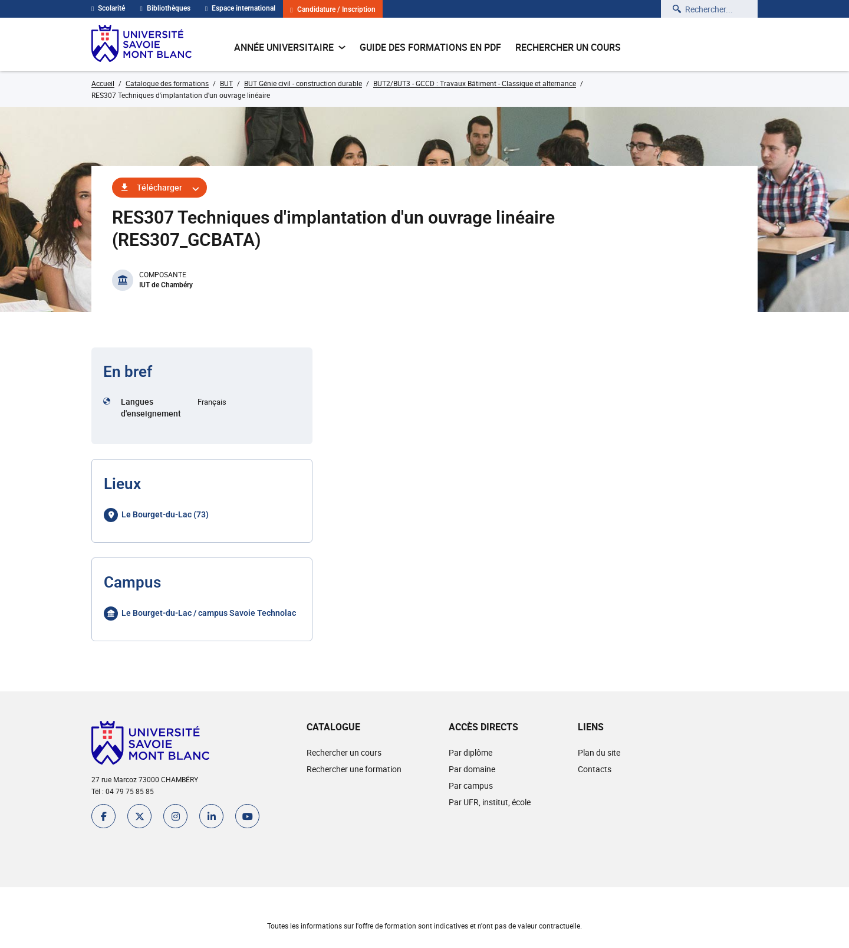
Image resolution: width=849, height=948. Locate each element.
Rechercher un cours (568, 47)
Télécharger (159, 187)
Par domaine (472, 769)
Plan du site (599, 752)
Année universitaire (289, 47)
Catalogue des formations (167, 83)
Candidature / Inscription (332, 10)
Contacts (594, 769)
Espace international (240, 8)
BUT (226, 83)
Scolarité (108, 8)
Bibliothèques (165, 8)
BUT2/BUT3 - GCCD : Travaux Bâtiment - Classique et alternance (474, 83)
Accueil (102, 83)
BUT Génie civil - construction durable (303, 83)
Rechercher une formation (354, 769)
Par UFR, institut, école (490, 802)
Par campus (471, 785)
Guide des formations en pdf (430, 47)
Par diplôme (470, 752)
